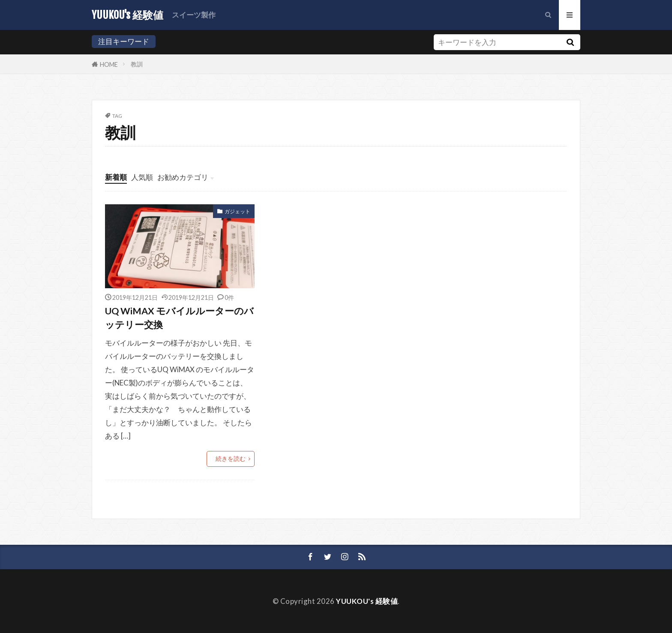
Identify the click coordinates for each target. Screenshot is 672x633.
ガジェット (237, 211)
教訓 (137, 64)
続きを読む (231, 458)
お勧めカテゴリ (182, 177)
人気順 (142, 177)
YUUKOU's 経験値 (127, 15)
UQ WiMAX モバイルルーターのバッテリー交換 (179, 317)
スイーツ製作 (194, 14)
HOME (109, 64)
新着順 (116, 177)
